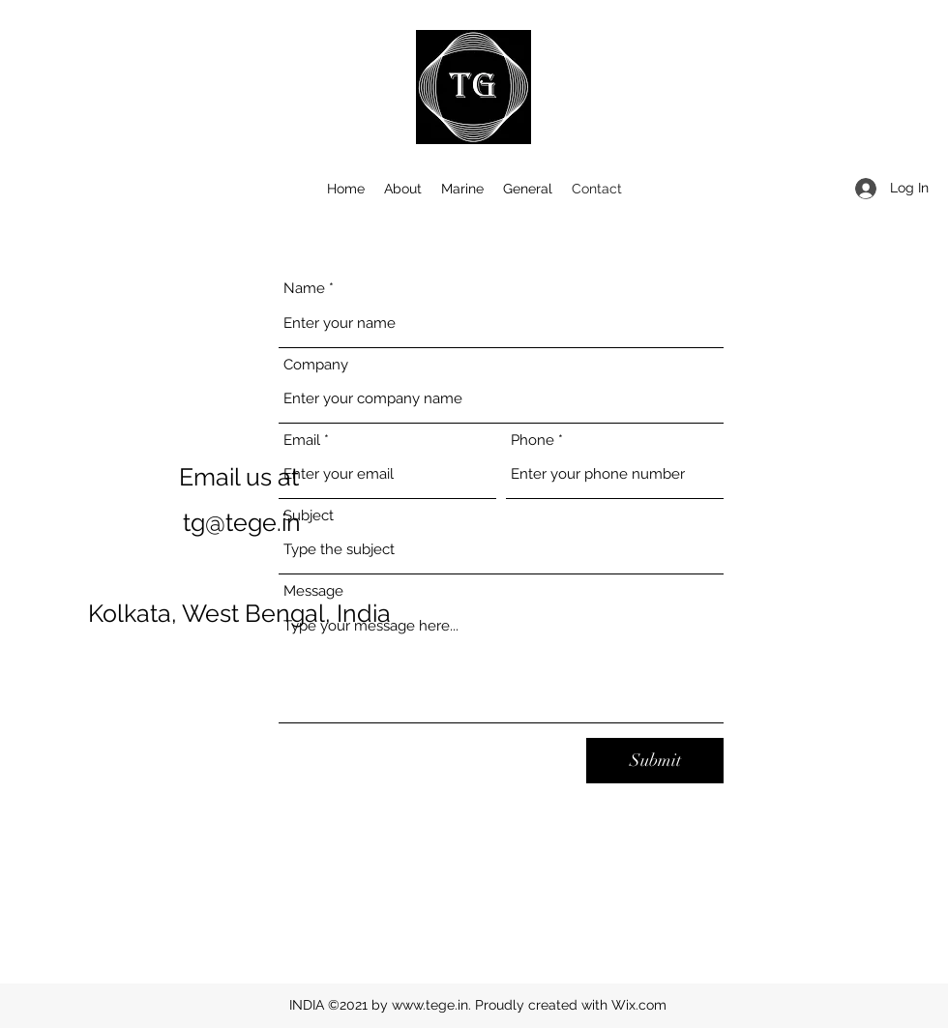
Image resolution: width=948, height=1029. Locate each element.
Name (304, 288)
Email (301, 440)
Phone (532, 440)
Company (315, 365)
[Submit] (655, 760)
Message (313, 591)
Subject (308, 516)
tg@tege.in (242, 522)
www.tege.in (430, 1005)
